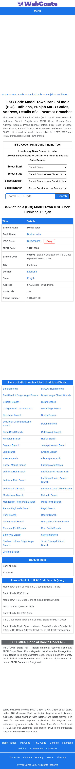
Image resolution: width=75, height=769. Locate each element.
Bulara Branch (48, 402)
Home (5, 94)
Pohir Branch (9, 515)
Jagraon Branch (11, 445)
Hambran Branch (11, 438)
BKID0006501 (34, 241)
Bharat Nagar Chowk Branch (56, 395)
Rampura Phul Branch (14, 528)
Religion (22, 748)
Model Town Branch (51, 501)
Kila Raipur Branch (50, 458)
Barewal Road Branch (52, 388)
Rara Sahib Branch (51, 528)
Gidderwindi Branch (51, 432)
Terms (50, 757)
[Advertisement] (37, 53)
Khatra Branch (10, 458)
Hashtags (67, 742)
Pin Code (25, 742)
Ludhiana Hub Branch (14, 471)
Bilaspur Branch (11, 402)
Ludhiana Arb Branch (52, 465)
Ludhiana (62, 94)
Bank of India (35, 94)
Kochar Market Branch (14, 465)
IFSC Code (18, 94)
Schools (54, 742)
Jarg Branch (9, 452)
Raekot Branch (48, 515)
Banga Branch (10, 388)
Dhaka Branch (48, 415)
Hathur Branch (48, 438)
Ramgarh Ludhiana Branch (55, 521)
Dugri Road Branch (13, 432)
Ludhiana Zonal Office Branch (56, 488)
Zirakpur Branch (11, 551)
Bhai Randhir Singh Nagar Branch (20, 395)
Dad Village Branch (51, 408)
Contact (27, 757)
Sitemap (61, 757)
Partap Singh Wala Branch (16, 508)
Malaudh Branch (49, 495)
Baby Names (9, 742)
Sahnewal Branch (12, 534)
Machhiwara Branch (13, 495)
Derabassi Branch (12, 415)
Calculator (51, 748)
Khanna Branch (49, 452)
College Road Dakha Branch (17, 408)
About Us (15, 757)
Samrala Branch (49, 534)
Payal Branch (48, 508)
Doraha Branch (49, 423)
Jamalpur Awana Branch (53, 445)
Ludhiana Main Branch (14, 480)
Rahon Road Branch (13, 521)
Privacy (39, 757)
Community (36, 748)
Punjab (50, 94)
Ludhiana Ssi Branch (13, 488)
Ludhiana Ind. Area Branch (55, 471)
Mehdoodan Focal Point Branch (19, 501)
